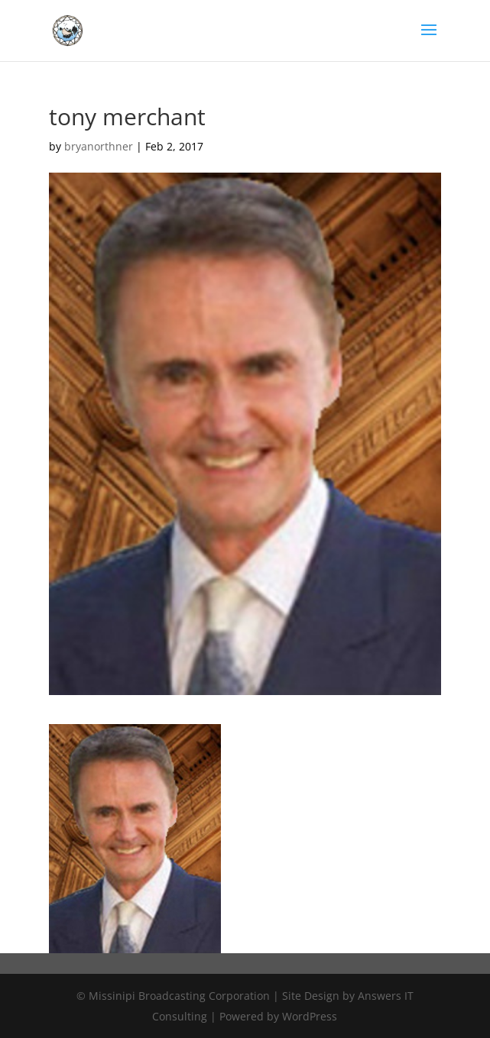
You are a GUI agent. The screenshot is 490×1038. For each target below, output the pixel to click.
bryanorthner (98, 146)
